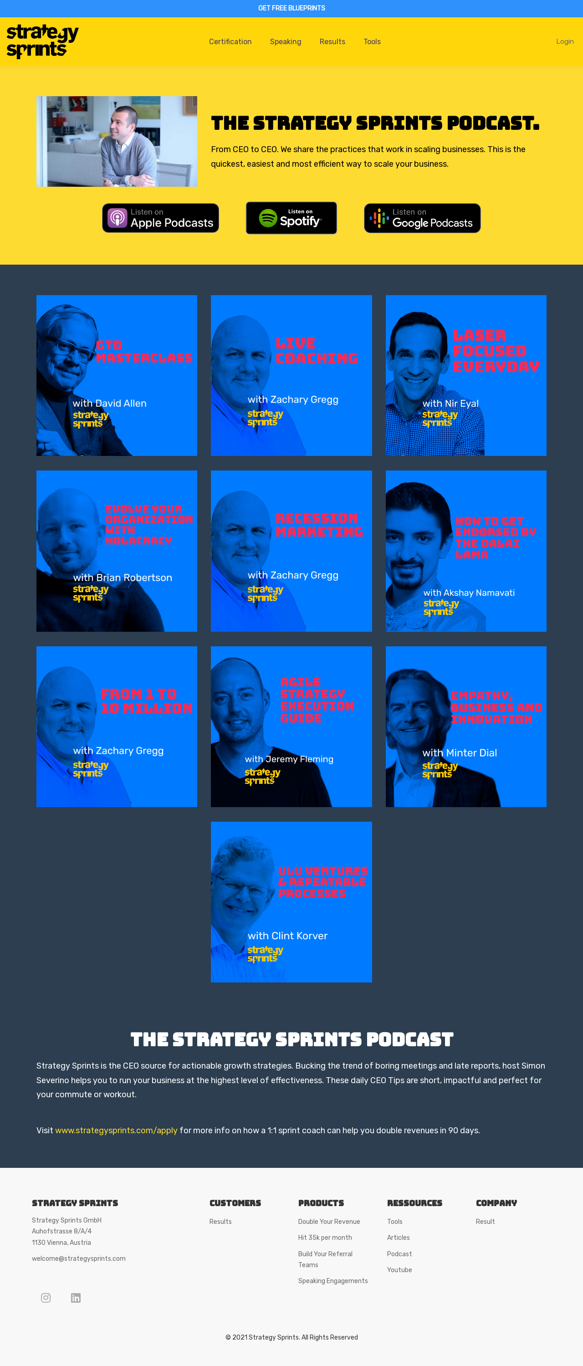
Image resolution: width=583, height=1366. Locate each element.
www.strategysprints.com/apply (116, 1131)
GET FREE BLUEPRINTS (291, 8)
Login (565, 41)
